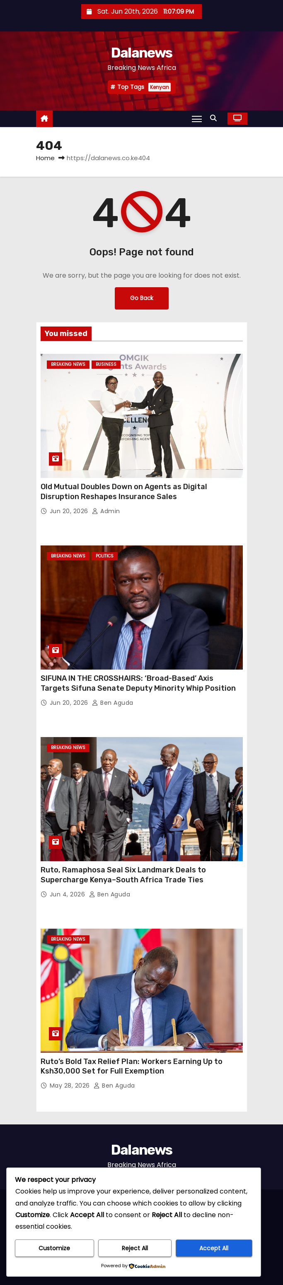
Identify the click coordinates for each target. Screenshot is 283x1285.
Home (45, 158)
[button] (215, 118)
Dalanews (141, 52)
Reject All (135, 1248)
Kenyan (159, 87)
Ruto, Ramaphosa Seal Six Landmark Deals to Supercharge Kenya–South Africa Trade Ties (123, 874)
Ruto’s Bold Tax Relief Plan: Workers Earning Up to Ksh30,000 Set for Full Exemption (132, 1066)
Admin (106, 511)
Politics (105, 556)
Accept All (213, 1248)
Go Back (141, 298)
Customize (54, 1248)
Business (106, 364)
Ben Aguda (112, 703)
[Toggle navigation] (197, 119)
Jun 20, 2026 (70, 511)
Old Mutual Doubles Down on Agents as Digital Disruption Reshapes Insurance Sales (124, 491)
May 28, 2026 (71, 1085)
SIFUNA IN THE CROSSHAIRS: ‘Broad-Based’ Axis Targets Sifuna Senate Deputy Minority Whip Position (139, 683)
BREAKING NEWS (68, 364)
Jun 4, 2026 (68, 894)
